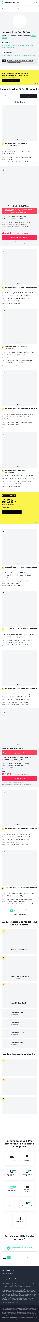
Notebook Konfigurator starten (17, 1248)
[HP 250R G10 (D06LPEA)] (19, 728)
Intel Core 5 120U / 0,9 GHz (15, 222)
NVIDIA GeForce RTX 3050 (15, 642)
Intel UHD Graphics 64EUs (15, 765)
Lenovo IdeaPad (15, 9)
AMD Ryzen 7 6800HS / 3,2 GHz (16, 700)
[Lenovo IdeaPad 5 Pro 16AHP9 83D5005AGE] (19, 326)
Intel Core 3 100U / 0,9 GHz (15, 763)
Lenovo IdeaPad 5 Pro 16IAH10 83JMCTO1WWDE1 (18, 55)
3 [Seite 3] (17, 911)
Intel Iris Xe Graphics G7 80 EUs (16, 224)
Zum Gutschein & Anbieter (18, 237)
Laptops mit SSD (27, 1204)
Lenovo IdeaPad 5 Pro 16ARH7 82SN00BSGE (20, 828)
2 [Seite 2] (14, 911)
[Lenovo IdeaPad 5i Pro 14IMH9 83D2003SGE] (19, 450)
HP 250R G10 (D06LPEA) (16, 749)
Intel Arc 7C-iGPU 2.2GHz (15, 484)
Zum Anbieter (20, 753)
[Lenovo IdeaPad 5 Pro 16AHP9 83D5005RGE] (19, 267)
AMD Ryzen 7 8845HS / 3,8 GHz (16, 299)
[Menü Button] (36, 2)
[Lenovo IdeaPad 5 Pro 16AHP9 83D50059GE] (19, 388)
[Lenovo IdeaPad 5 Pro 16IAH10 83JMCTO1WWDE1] (19, 123)
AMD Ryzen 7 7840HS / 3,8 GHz (16, 899)
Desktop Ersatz (19, 1219)
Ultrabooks (12, 1204)
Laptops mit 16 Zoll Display (27, 1173)
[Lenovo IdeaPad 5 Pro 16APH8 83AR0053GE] (19, 868)
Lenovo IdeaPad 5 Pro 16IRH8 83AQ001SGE (20, 629)
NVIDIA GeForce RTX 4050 (15, 362)
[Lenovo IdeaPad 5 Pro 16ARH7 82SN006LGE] (19, 668)
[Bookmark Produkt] (3, 107)
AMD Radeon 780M (13, 301)
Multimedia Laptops (27, 1189)
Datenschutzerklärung (8, 1273)
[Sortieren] (10, 96)
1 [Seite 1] (11, 911)
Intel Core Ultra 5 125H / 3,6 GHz (17, 481)
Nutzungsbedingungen (8, 1270)
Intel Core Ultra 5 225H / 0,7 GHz (17, 157)
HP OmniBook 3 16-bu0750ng (18, 206)
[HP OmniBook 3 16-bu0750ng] (19, 186)
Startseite (2, 9)
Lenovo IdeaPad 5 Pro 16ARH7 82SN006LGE (20, 688)
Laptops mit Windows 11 (21, 45)
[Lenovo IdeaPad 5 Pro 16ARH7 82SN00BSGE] (19, 808)
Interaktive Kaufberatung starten (17, 1257)
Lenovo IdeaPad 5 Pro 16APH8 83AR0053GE (20, 888)
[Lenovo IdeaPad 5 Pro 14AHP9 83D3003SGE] (19, 547)
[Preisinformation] (12, 233)
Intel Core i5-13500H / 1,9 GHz (16, 640)
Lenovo (7, 9)
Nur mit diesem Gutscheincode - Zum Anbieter (15, 212)
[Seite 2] (26, 910)
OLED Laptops (12, 1189)
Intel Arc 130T (11, 159)
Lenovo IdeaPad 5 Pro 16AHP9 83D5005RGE (20, 287)
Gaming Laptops (7, 45)
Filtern (28, 96)
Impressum (5, 1276)
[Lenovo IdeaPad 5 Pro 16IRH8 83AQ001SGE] (19, 609)
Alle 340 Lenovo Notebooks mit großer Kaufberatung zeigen (20, 61)
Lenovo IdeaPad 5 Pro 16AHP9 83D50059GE (20, 408)
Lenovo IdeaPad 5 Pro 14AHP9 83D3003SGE (20, 567)
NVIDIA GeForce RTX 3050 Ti (16, 702)
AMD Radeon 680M (13, 842)
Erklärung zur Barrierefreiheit (9, 1279)
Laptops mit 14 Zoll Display (11, 1173)
